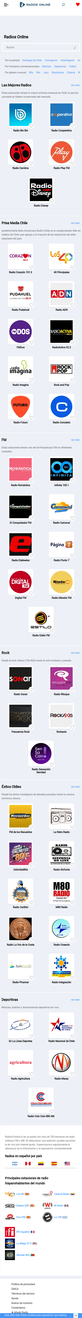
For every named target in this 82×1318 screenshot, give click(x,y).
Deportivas (60, 66)
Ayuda (14, 1298)
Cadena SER (20, 1206)
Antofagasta (67, 60)
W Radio (56, 1206)
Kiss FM (18, 1217)
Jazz (46, 72)
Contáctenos (18, 1307)
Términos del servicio (22, 1293)
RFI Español (20, 1232)
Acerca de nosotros (21, 1303)
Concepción (51, 60)
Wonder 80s (20, 1255)
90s (38, 72)
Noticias (46, 66)
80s (31, 72)
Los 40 (17, 1194)
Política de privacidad (23, 1284)
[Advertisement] (41, 23)
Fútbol (72, 66)
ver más (75, 85)
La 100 (55, 1217)
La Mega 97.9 (21, 1244)
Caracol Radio (59, 1194)
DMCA (14, 1288)
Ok (75, 1315)
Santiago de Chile (32, 60)
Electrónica (58, 72)
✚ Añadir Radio (19, 1312)
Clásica (71, 72)
